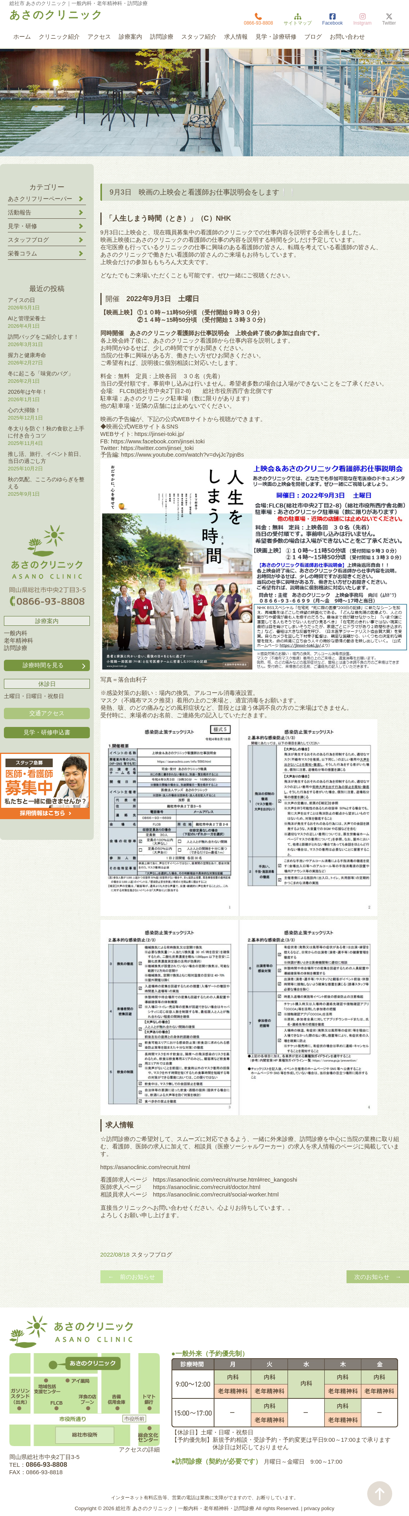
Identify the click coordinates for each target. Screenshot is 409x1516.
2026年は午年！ (27, 392)
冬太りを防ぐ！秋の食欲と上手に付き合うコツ (46, 432)
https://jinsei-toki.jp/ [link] (159, 433)
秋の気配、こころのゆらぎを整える (46, 482)
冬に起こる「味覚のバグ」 (40, 373)
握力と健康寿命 (27, 355)
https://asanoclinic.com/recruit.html (145, 1167)
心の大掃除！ (24, 410)
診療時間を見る (55, 665)
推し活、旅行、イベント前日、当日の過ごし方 (46, 457)
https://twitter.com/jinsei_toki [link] (157, 448)
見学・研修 (22, 226)
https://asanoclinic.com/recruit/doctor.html (207, 1187)
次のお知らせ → (377, 1276)
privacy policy (319, 1508)
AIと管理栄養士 (27, 318)
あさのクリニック (56, 15)
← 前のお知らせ (131, 1276)
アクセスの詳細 (139, 1449)
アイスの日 (21, 300)
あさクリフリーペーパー (40, 198)
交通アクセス (46, 713)
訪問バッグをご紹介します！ (43, 337)
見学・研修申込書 (46, 732)
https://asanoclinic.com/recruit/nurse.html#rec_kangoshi (225, 1179)
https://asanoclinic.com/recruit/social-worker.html (216, 1194)
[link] (158, 441)
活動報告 (19, 212)
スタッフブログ (151, 1254)
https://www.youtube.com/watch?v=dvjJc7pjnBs (182, 454)
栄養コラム (22, 253)
